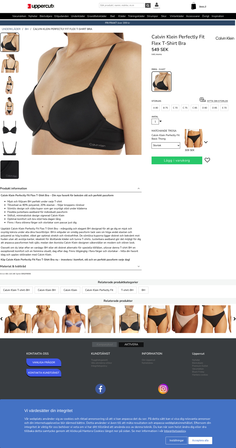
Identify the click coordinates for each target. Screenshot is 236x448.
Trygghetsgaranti (99, 359)
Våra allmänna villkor (101, 362)
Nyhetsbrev (147, 362)
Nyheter (32, 16)
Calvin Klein (70, 290)
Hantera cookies (200, 374)
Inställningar (176, 440)
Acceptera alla (200, 440)
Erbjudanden (61, 16)
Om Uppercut (148, 359)
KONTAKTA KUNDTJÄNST (43, 373)
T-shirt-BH (127, 290)
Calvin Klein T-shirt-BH (16, 290)
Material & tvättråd (13, 266)
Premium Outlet (200, 365)
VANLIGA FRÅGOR (43, 362)
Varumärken (19, 16)
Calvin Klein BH (47, 290)
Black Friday (198, 371)
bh (27, 29)
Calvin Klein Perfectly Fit (99, 290)
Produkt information (13, 188)
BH (143, 290)
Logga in (156, 8)
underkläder (11, 29)
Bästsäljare (46, 16)
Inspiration (218, 16)
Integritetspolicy (99, 365)
